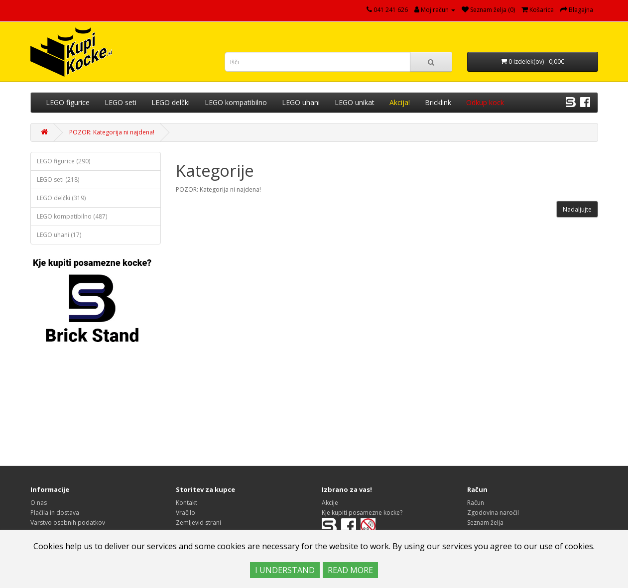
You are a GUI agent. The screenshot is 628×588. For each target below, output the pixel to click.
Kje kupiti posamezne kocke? (362, 512)
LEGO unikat (355, 102)
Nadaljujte (577, 209)
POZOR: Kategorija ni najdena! (111, 132)
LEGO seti (120, 102)
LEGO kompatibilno (236, 102)
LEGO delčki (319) (61, 198)
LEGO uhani (301, 102)
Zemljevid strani (198, 522)
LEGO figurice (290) (63, 161)
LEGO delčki (170, 102)
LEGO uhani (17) (59, 235)
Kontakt (186, 502)
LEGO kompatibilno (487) (72, 216)
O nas (38, 502)
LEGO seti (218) (58, 179)
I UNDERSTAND (285, 570)
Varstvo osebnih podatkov (67, 522)
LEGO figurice (68, 102)
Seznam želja (485, 522)
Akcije (330, 502)
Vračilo (185, 512)
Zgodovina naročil (493, 512)
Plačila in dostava (54, 512)
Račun (475, 502)
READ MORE (350, 570)
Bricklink (438, 102)
